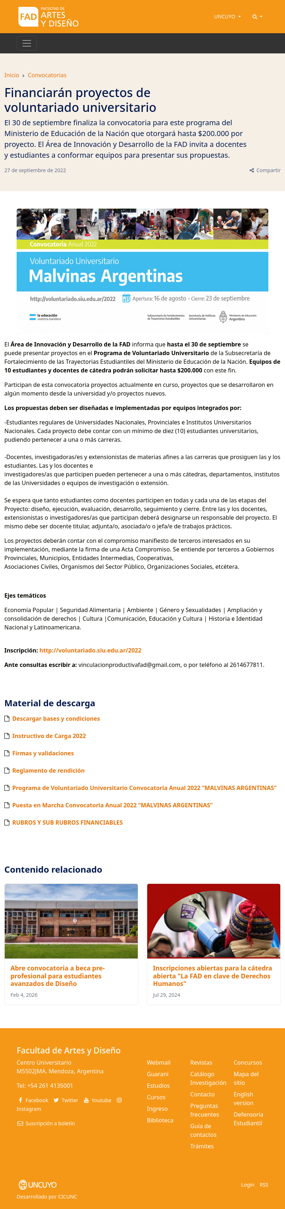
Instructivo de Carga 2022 (49, 736)
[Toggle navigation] (27, 43)
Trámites (202, 1146)
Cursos (156, 1097)
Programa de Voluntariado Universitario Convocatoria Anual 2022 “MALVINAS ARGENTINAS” (144, 788)
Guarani (158, 1074)
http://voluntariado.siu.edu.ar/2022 (91, 650)
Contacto (202, 1094)
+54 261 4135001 (50, 1086)
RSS (264, 1184)
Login (248, 1184)
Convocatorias (47, 75)
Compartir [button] (264, 170)
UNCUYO (225, 16)
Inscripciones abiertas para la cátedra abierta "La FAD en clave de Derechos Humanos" (212, 975)
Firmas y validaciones (43, 753)
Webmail (159, 1062)
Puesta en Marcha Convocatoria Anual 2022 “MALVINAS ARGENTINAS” (112, 805)
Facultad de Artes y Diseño (69, 1050)
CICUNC (67, 1196)
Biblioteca (160, 1120)
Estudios (158, 1086)
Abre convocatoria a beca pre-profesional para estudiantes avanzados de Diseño (57, 975)
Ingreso (157, 1109)
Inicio (11, 75)
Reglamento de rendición (48, 770)
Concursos (248, 1062)
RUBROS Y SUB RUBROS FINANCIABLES (67, 822)
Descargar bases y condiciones (56, 719)
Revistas (201, 1062)
